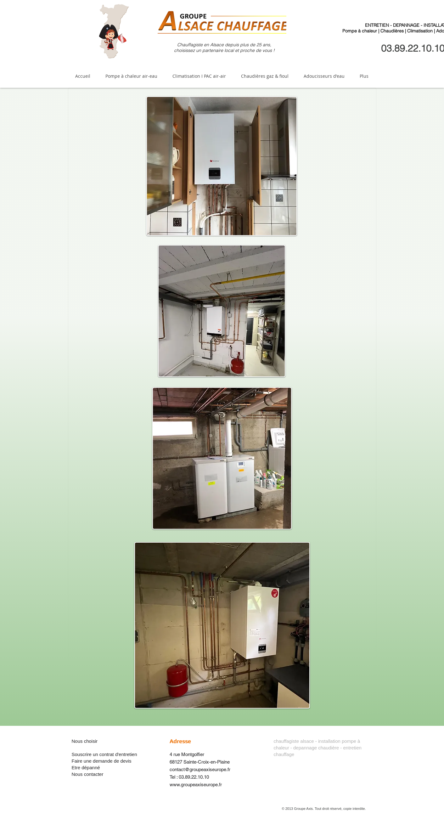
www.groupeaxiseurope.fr (196, 784)
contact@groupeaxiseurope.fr (200, 769)
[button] (131, 76)
